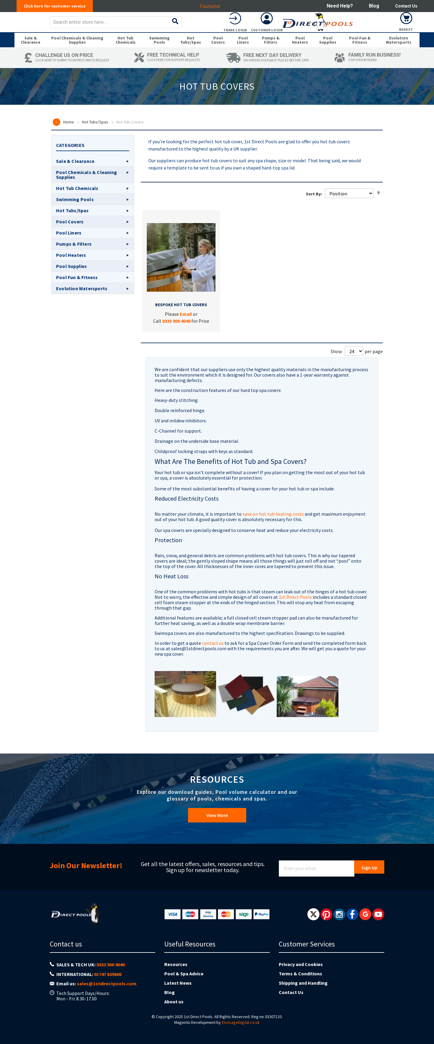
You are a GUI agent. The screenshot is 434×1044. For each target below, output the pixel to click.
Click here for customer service (58, 6)
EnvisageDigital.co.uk (241, 1022)
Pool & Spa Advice (183, 974)
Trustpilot (211, 6)
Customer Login (375, 34)
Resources (175, 964)
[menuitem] (30, 50)
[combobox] (229, 26)
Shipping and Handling (303, 983)
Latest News (178, 983)
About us (174, 1002)
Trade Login (343, 34)
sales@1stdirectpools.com (107, 983)
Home (68, 134)
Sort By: (314, 206)
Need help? (337, 6)
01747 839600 (107, 974)
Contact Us (404, 6)
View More (217, 818)
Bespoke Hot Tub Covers (181, 317)
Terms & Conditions (300, 974)
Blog (371, 6)
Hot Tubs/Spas (95, 134)
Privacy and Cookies (301, 964)
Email (186, 327)
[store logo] (62, 26)
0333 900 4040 (176, 334)
